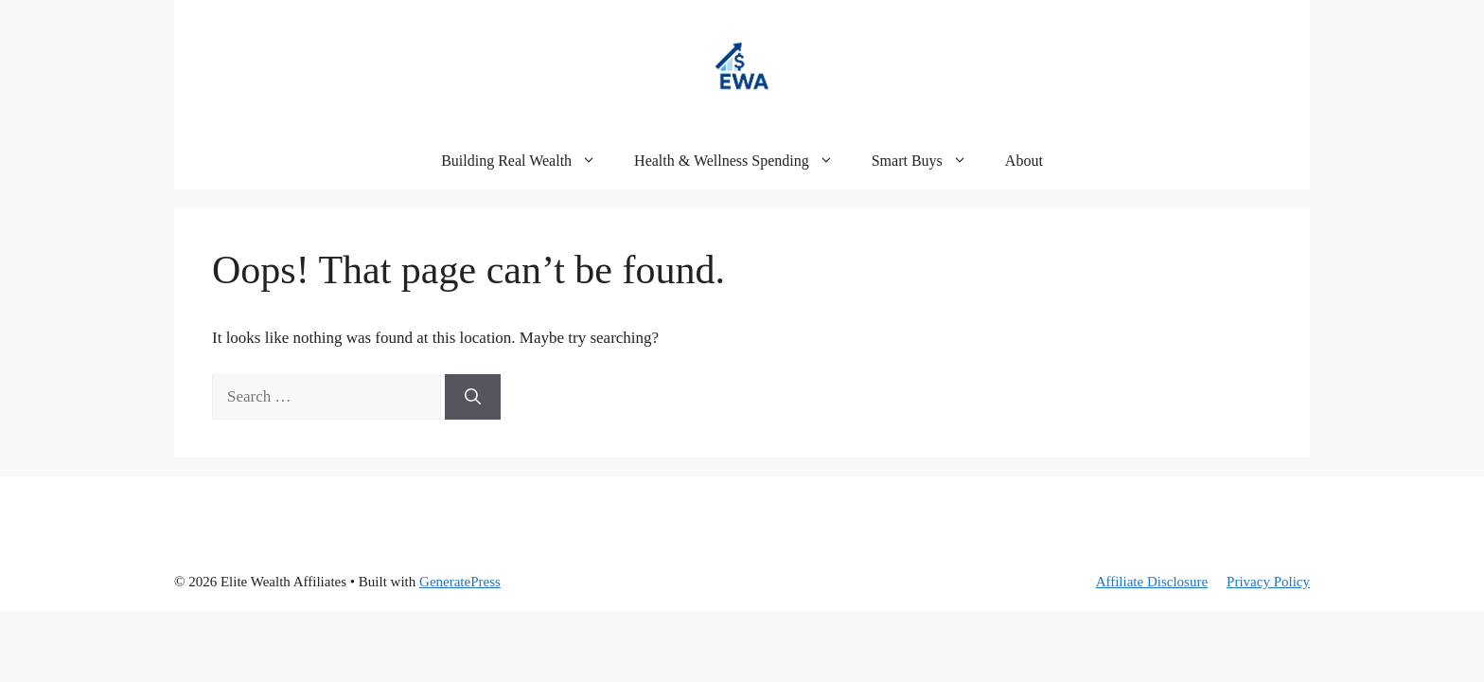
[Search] (473, 397)
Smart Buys (929, 161)
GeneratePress (460, 581)
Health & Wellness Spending (743, 161)
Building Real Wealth (528, 161)
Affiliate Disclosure (1152, 581)
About (1024, 161)
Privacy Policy (1268, 581)
